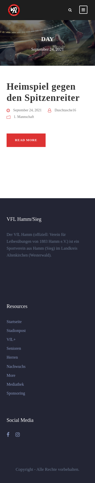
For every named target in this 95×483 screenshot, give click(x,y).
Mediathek (15, 384)
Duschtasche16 (65, 110)
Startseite (14, 321)
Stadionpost (16, 330)
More (11, 375)
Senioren (14, 348)
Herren (12, 357)
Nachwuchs (16, 366)
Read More (26, 140)
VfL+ (11, 339)
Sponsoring (16, 393)
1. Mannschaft (24, 117)
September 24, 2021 (27, 110)
